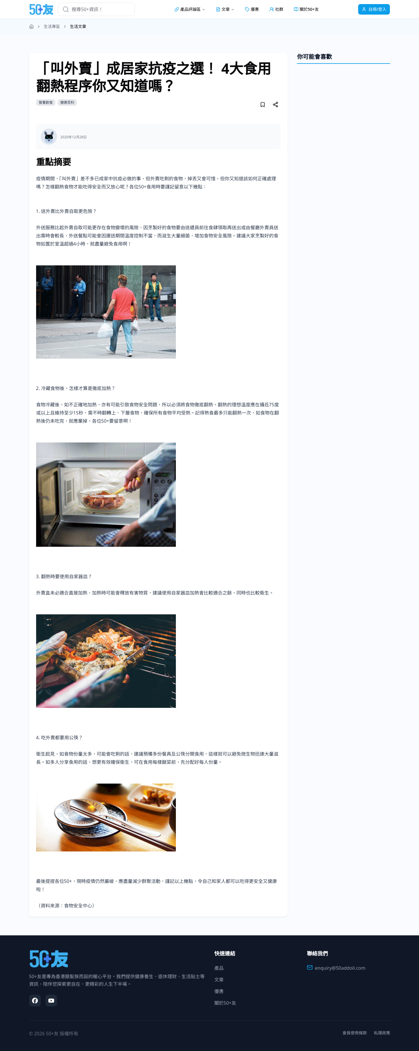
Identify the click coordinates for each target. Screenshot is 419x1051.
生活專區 (52, 26)
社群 (276, 9)
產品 (219, 968)
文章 (219, 979)
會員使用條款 (354, 1033)
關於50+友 (306, 9)
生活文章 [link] (78, 26)
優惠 (252, 9)
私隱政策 (382, 1033)
